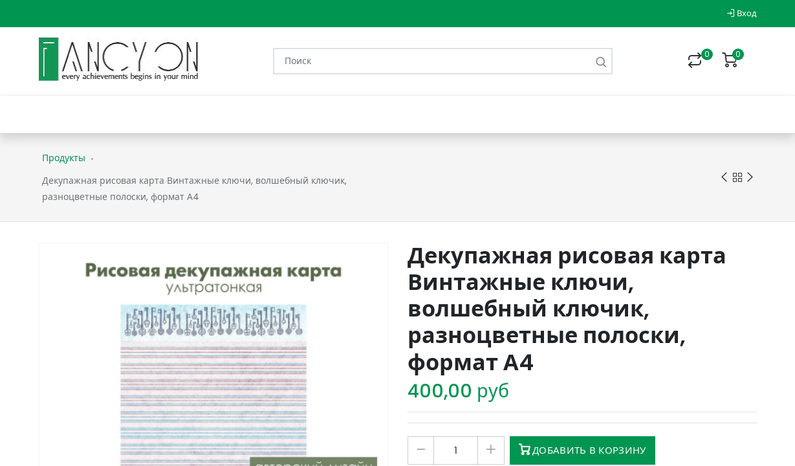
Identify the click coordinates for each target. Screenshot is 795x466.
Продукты (63, 157)
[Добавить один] (490, 450)
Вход (741, 13)
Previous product (724, 177)
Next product (750, 177)
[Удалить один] (421, 450)
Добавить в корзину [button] (582, 450)
